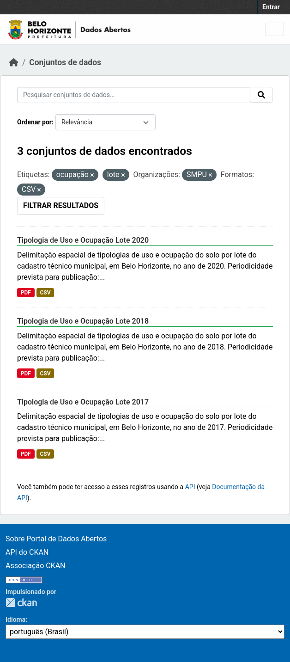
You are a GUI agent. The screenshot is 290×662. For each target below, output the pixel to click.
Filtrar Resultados (60, 205)
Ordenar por (34, 122)
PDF (26, 292)
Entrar (271, 7)
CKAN (21, 602)
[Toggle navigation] (274, 29)
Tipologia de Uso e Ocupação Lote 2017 (83, 402)
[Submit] (261, 95)
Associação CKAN (36, 565)
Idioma (15, 619)
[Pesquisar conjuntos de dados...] (133, 95)
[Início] (13, 62)
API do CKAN (27, 552)
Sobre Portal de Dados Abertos (56, 538)
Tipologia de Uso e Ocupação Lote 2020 (83, 240)
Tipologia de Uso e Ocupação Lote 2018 (83, 321)
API (190, 486)
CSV (45, 292)
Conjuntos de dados (65, 62)
